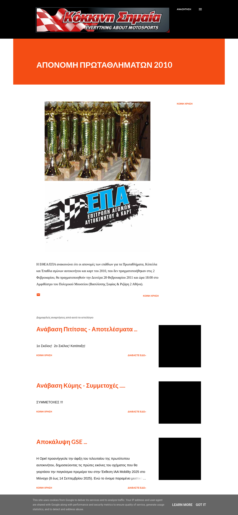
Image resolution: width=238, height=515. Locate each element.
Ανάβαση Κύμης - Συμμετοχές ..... (80, 385)
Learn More (182, 505)
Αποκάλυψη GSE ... (61, 441)
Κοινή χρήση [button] (185, 103)
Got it (201, 505)
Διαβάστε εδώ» (137, 355)
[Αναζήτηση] (184, 9)
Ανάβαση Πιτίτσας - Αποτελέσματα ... (86, 329)
